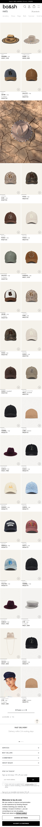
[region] (21, 810)
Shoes (13, 16)
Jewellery (6, 16)
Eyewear (31, 16)
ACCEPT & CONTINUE (21, 823)
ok (33, 779)
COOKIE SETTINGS (21, 818)
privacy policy (29, 784)
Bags (19, 16)
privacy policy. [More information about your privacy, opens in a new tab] (22, 813)
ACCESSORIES (5, 717)
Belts (24, 16)
